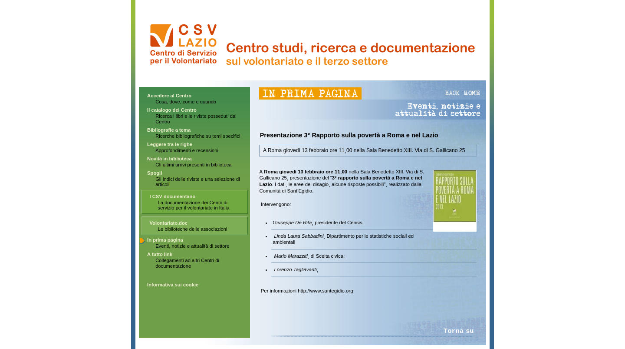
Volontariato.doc (169, 223)
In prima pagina (165, 240)
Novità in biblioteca (169, 158)
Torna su (459, 331)
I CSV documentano (173, 196)
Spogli (154, 173)
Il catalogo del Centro (172, 110)
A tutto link (159, 254)
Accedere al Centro (169, 95)
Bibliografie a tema (169, 130)
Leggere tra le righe (169, 144)
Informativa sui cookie (172, 284)
